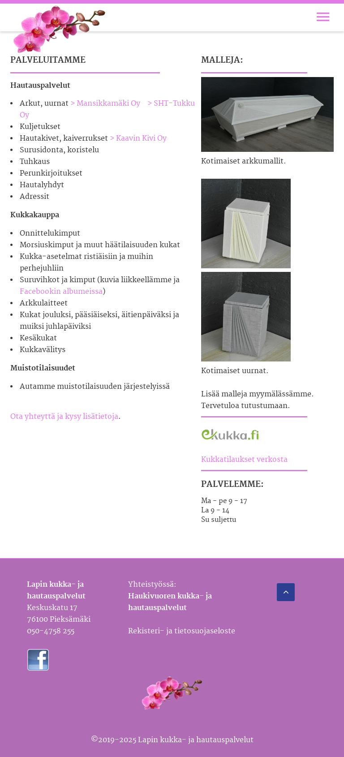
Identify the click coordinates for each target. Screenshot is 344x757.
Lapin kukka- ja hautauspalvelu (59, 29)
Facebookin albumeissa (61, 291)
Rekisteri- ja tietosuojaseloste (181, 631)
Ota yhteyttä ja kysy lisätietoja (64, 416)
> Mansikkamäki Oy (105, 103)
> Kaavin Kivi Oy (138, 138)
